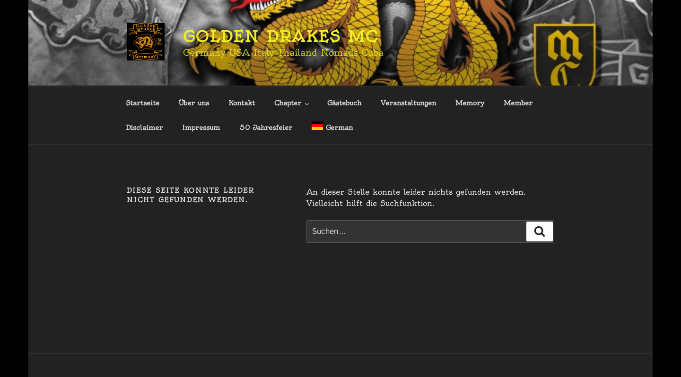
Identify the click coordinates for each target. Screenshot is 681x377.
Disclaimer (144, 127)
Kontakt (241, 103)
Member (518, 103)
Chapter (292, 103)
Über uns (194, 103)
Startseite (142, 103)
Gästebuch (344, 103)
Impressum (201, 127)
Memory (469, 103)
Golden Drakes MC (280, 36)
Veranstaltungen (408, 103)
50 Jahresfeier (265, 127)
